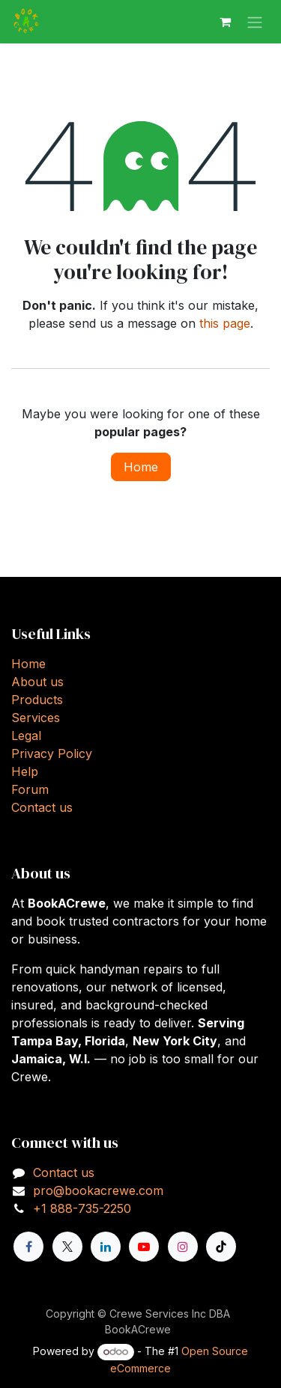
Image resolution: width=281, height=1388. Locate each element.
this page (224, 323)
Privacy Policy (51, 753)
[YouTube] (144, 1247)
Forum (30, 789)
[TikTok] (221, 1247)
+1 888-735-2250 (82, 1208)
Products (37, 699)
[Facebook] (28, 1247)
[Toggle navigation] (255, 21)
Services (35, 717)
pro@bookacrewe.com (98, 1190)
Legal (26, 735)
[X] (67, 1247)
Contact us (42, 807)
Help (24, 771)
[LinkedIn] (106, 1247)
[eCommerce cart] (225, 22)
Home (141, 466)
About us (37, 681)
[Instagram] (183, 1247)
